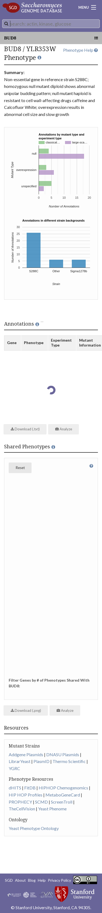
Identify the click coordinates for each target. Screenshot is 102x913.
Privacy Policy (59, 880)
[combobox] (51, 23)
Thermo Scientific (69, 761)
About (20, 880)
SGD (9, 880)
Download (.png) (26, 710)
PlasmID (41, 761)
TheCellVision (22, 808)
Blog (32, 880)
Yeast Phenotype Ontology (34, 828)
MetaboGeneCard (62, 794)
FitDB (30, 787)
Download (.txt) (25, 429)
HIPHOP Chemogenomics (63, 787)
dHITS (15, 787)
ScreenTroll (61, 801)
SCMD (41, 801)
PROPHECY (20, 801)
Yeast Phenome (52, 808)
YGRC (14, 768)
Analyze (63, 429)
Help (42, 880)
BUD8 (10, 38)
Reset (20, 467)
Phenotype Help (80, 50)
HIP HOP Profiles (25, 794)
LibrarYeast (19, 761)
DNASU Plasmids (62, 754)
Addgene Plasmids (26, 754)
